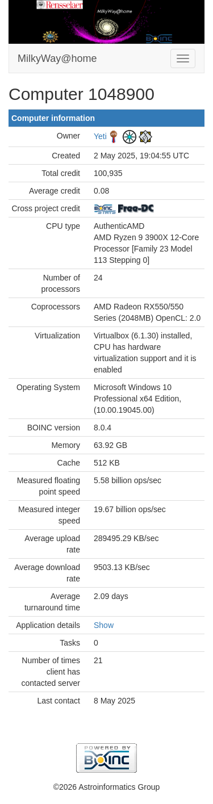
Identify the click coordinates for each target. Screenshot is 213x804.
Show (104, 625)
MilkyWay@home (57, 58)
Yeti (100, 135)
